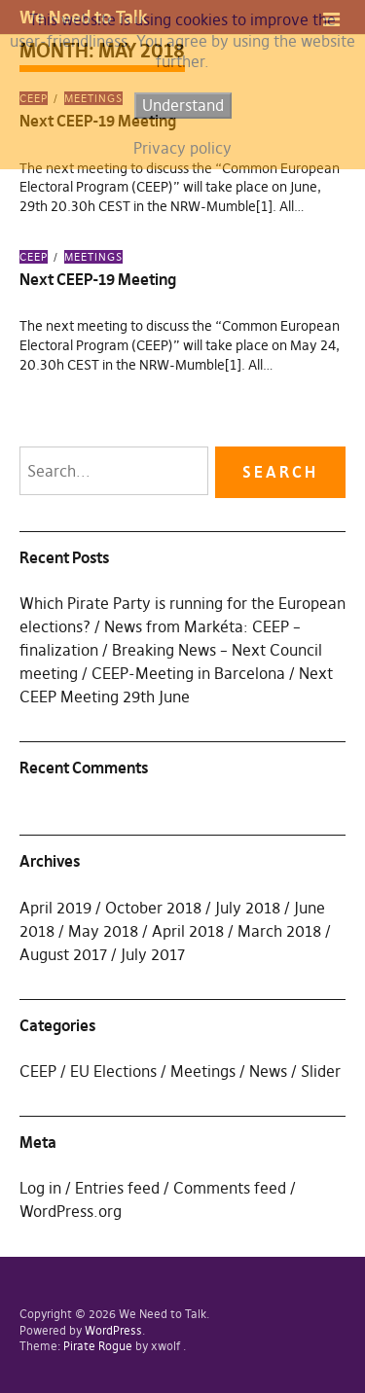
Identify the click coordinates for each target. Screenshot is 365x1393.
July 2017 (153, 954)
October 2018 (153, 907)
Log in (40, 1187)
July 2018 (247, 907)
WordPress (113, 1330)
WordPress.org (70, 1211)
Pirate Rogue (97, 1346)
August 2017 (63, 954)
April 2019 (55, 907)
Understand (183, 105)
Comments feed (229, 1187)
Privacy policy (182, 148)
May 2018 (103, 931)
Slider (321, 1071)
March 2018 (279, 931)
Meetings (93, 257)
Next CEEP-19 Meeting (97, 279)
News (268, 1071)
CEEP (33, 257)
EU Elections (113, 1071)
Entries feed (117, 1187)
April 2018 (188, 931)
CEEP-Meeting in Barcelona (188, 673)
